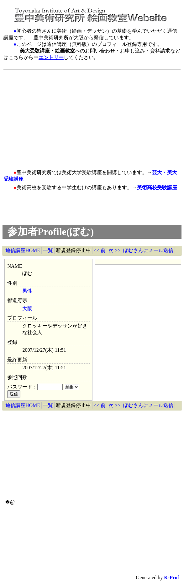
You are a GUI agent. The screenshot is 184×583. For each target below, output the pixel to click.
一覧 (48, 250)
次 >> (114, 250)
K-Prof (171, 577)
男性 (27, 291)
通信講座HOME (22, 250)
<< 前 (100, 250)
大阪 (27, 308)
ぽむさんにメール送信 (148, 250)
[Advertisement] (88, 116)
